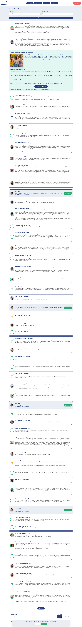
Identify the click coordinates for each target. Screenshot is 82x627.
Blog (46, 3)
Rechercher (41, 17)
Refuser (37, 624)
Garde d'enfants (38, 3)
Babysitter (30, 3)
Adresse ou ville (45, 11)
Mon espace (77, 3)
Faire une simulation (41, 86)
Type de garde (11, 11)
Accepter (43, 624)
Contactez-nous (68, 193)
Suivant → (41, 608)
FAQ (54, 3)
